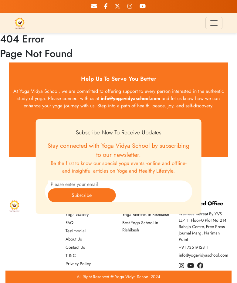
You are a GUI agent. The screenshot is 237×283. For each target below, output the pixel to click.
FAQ (69, 223)
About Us (74, 239)
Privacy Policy (78, 264)
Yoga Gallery (77, 214)
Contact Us (75, 247)
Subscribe (82, 195)
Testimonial (76, 231)
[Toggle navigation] (213, 23)
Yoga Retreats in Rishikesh (145, 214)
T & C (71, 255)
